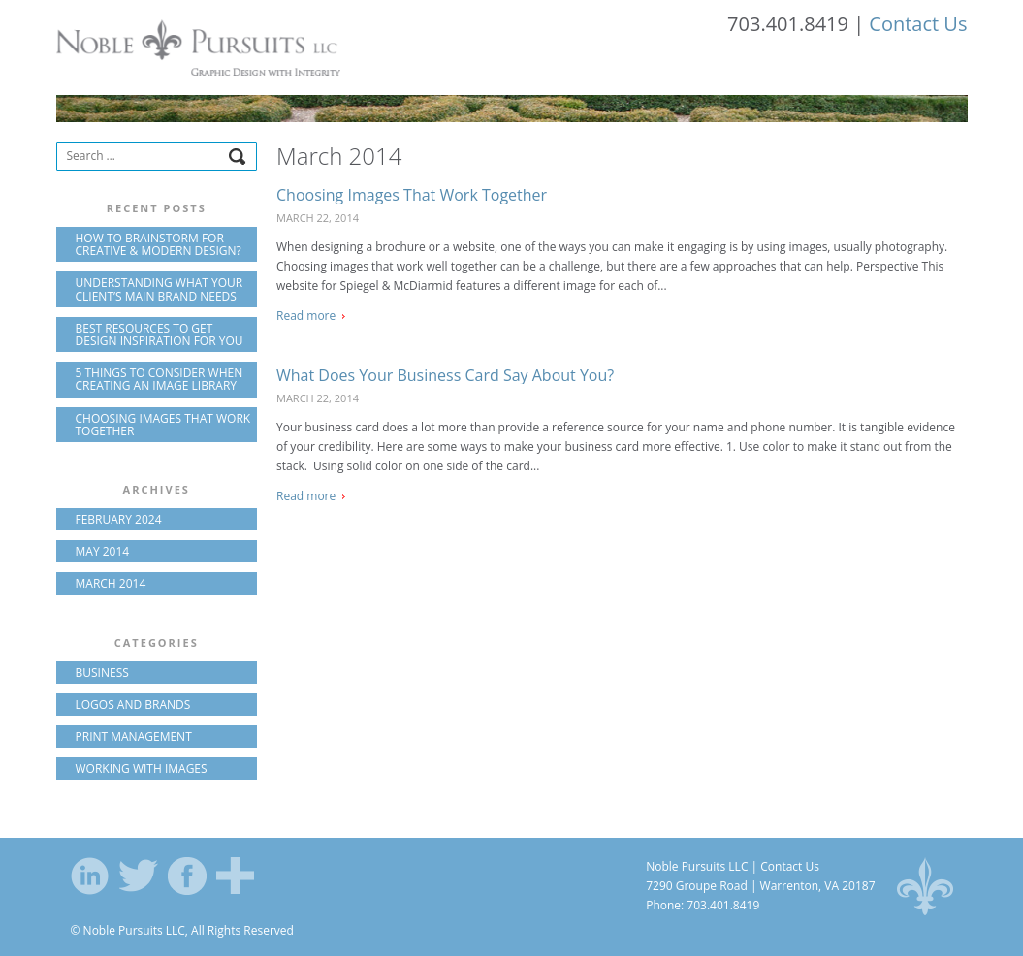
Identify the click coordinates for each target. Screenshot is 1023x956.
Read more (306, 315)
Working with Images (142, 768)
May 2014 (103, 551)
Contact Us (918, 24)
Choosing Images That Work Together (411, 195)
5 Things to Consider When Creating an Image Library (159, 379)
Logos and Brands (133, 704)
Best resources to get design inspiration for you (159, 334)
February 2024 (119, 519)
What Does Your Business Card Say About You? (445, 375)
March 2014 (111, 583)
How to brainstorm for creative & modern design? (158, 244)
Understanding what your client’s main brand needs (159, 288)
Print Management (134, 736)
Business (102, 672)
